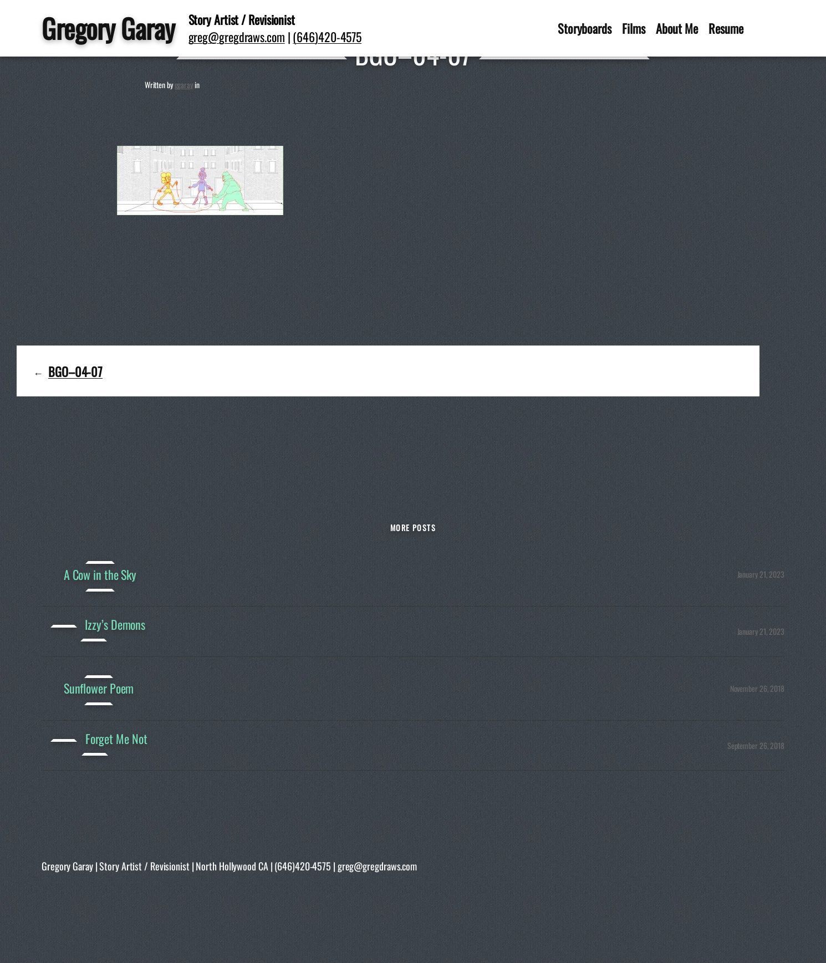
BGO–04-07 (75, 371)
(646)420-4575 (327, 36)
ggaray (184, 84)
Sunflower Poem (99, 688)
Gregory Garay (108, 28)
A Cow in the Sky (100, 575)
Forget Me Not (116, 739)
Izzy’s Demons (115, 624)
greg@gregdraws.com (236, 36)
